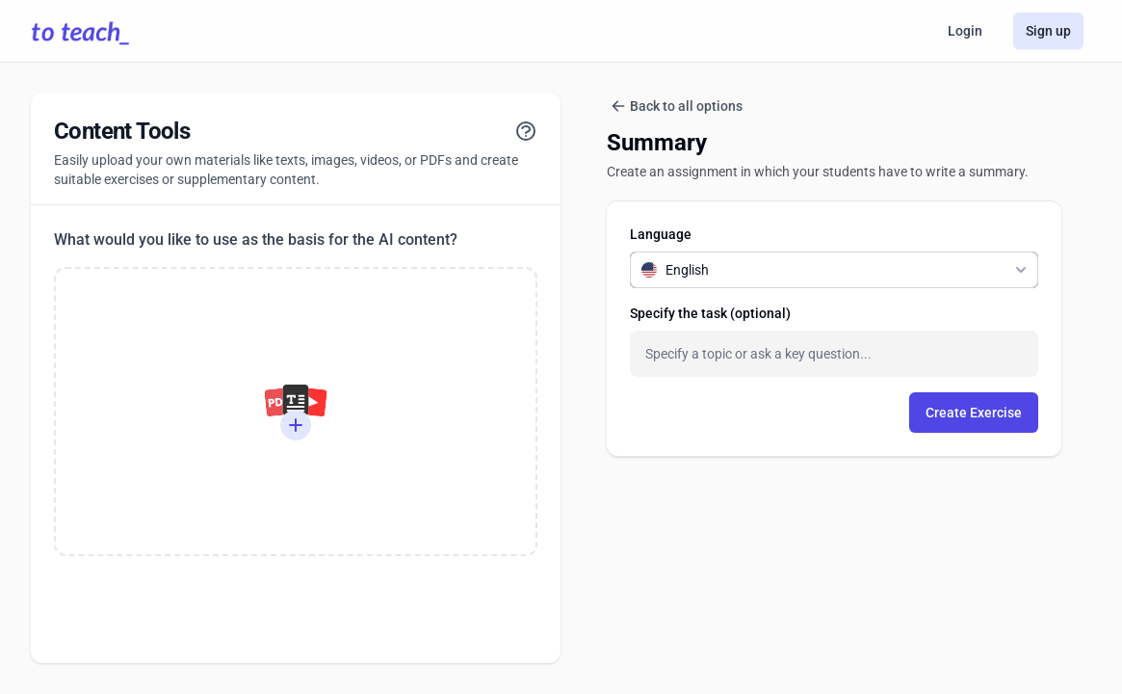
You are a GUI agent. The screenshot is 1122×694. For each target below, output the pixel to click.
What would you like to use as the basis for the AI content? (255, 239)
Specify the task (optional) (710, 313)
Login (965, 31)
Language (660, 234)
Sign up (1048, 31)
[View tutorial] (525, 131)
